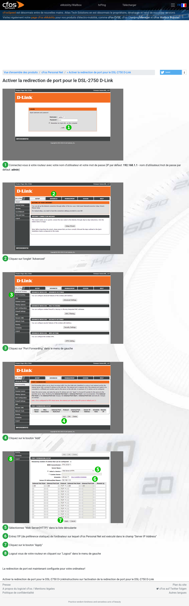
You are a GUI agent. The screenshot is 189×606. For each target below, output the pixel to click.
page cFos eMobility (43, 17)
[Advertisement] (94, 45)
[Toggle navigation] (173, 5)
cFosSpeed (9, 12)
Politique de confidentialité (18, 592)
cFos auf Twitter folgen (171, 588)
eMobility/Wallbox (71, 5)
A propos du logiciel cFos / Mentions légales (28, 588)
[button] (171, 72)
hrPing (102, 5)
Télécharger (129, 5)
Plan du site (180, 584)
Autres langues (178, 592)
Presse (6, 584)
